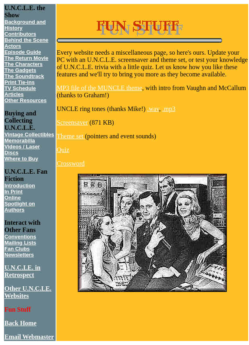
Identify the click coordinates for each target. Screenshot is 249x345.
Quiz (63, 149)
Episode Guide (22, 52)
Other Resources (25, 100)
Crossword (71, 163)
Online (12, 198)
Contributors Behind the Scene (26, 37)
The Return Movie (26, 58)
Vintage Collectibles (29, 134)
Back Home (20, 323)
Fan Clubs (17, 249)
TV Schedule (20, 88)
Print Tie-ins (19, 82)
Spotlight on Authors (19, 207)
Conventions (20, 237)
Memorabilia (19, 141)
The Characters (23, 64)
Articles (14, 94)
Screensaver (72, 122)
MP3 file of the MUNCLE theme (99, 87)
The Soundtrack (24, 76)
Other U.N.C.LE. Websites (28, 292)
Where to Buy (21, 159)
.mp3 (168, 108)
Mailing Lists (20, 243)
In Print (13, 192)
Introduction (19, 186)
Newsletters (19, 255)
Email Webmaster (29, 336)
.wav (153, 108)
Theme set (71, 136)
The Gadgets (20, 70)
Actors (12, 46)
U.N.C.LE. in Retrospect (22, 271)
